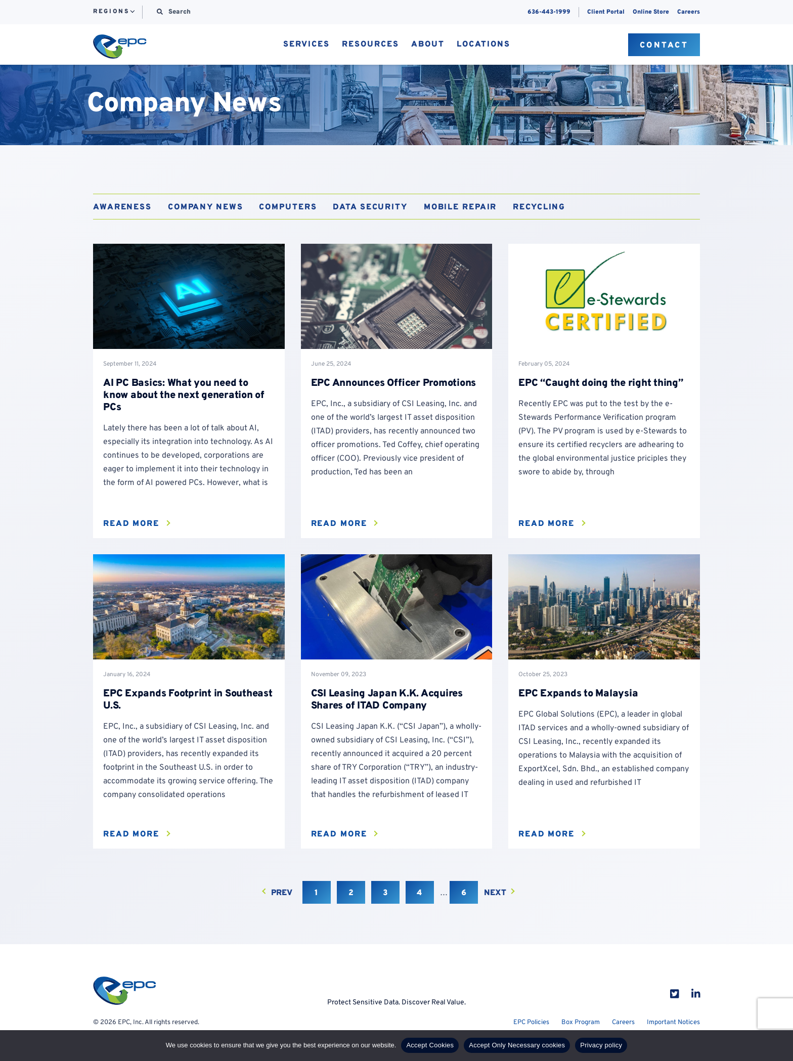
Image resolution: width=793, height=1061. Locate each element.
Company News (205, 207)
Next (495, 893)
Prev (281, 893)
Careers (688, 12)
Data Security (370, 207)
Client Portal (606, 12)
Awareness (122, 207)
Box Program (580, 1023)
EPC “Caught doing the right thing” (600, 383)
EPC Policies (531, 1023)
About (428, 45)
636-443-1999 (548, 12)
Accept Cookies (430, 1045)
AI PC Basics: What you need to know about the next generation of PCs (184, 395)
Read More (131, 524)
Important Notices (673, 1023)
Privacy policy (601, 1045)
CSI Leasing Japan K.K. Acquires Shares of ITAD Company (387, 700)
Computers (288, 207)
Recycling (539, 207)
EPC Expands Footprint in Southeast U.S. (188, 700)
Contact (664, 45)
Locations (483, 45)
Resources (370, 45)
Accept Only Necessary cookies (517, 1045)
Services (306, 45)
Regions (111, 12)
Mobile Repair (460, 207)
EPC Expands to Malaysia (578, 693)
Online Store (651, 12)
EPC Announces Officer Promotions (393, 383)
